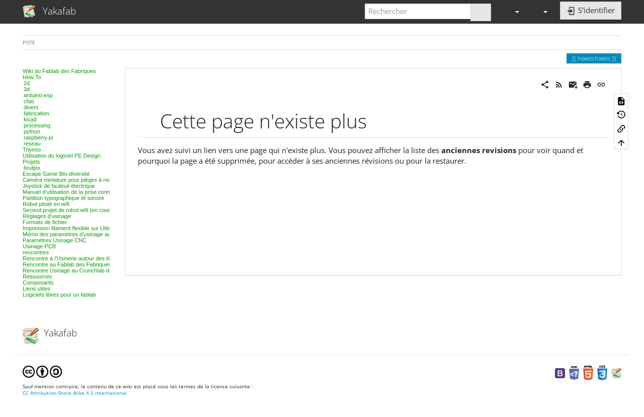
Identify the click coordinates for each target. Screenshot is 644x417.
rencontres (36, 252)
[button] (513, 11)
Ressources (37, 276)
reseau (32, 144)
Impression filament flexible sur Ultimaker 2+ (77, 228)
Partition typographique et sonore (63, 198)
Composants (38, 283)
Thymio (32, 150)
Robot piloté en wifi (46, 204)
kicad (30, 119)
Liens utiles (36, 289)
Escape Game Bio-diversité (56, 174)
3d (27, 89)
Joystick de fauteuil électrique (59, 186)
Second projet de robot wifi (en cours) (69, 210)
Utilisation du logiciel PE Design (62, 156)
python (32, 131)
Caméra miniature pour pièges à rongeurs (74, 180)
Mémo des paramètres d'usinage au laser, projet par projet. (95, 234)
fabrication (36, 113)
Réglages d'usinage (47, 216)
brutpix (32, 168)
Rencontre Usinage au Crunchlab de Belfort (76, 270)
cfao (29, 101)
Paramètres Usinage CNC (55, 240)
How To (32, 77)
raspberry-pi (38, 137)
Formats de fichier (45, 222)
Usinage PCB (39, 246)
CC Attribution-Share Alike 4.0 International (75, 393)
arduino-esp (38, 95)
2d (27, 83)
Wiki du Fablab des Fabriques (59, 71)
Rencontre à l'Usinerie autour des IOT (69, 258)
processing (37, 125)
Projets (31, 162)
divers (31, 107)
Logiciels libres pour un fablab (59, 295)
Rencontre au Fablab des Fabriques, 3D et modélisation (91, 264)
